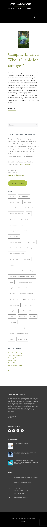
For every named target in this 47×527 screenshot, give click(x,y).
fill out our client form (24, 164)
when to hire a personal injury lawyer (20, 328)
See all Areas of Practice (16, 371)
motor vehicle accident (26, 293)
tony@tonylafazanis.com (21, 497)
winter (11, 339)
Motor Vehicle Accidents (16, 365)
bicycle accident (29, 208)
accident (12, 196)
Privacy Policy (12, 416)
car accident (13, 225)
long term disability (15, 288)
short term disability (25, 311)
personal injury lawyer (29, 299)
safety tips (12, 311)
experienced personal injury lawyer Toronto (22, 276)
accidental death (24, 196)
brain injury (13, 219)
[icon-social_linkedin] (18, 430)
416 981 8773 (21, 493)
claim (22, 225)
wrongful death (22, 339)
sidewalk (12, 316)
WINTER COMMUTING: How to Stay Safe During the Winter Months (25, 452)
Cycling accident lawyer (16, 242)
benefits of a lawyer (15, 208)
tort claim (33, 316)
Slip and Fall (12, 360)
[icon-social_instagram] (22, 430)
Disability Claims (13, 358)
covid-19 (26, 230)
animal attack (27, 202)
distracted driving (14, 259)
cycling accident (14, 236)
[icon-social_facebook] (10, 430)
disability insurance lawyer (17, 253)
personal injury (14, 299)
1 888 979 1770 (24, 490)
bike (29, 213)
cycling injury (31, 242)
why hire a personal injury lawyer (19, 333)
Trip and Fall (12, 363)
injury (11, 282)
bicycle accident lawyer (16, 213)
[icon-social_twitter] (14, 430)
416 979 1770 (17, 488)
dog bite (12, 265)
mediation (12, 293)
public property (28, 305)
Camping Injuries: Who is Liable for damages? (23, 60)
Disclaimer (11, 418)
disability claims (31, 248)
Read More (12, 108)
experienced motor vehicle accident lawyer (22, 271)
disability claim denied (16, 248)
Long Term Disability (15, 355)
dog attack (27, 259)
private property (14, 305)
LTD (26, 288)
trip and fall (13, 322)
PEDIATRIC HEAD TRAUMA (21, 443)
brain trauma (24, 219)
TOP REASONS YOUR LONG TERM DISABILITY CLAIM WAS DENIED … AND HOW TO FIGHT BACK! (26, 462)
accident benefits (14, 202)
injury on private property (25, 282)
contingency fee (14, 230)
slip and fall (22, 316)
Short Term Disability (15, 353)
